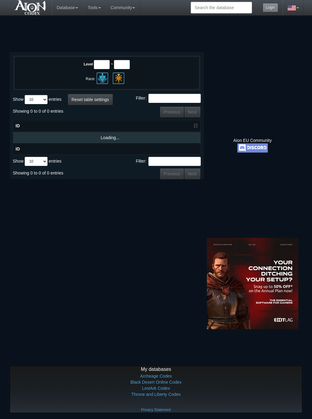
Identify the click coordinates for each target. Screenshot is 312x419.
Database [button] (67, 7)
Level (88, 64)
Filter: (168, 98)
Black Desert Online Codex (156, 382)
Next (192, 112)
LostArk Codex (156, 388)
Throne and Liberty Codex (156, 394)
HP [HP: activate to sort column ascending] (160, 125)
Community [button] (123, 7)
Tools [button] (94, 7)
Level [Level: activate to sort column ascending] (135, 125)
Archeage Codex (156, 376)
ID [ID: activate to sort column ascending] (18, 125)
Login (270, 7)
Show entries (37, 99)
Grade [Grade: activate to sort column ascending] (184, 125)
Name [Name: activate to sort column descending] (52, 125)
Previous (172, 112)
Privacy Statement (156, 410)
